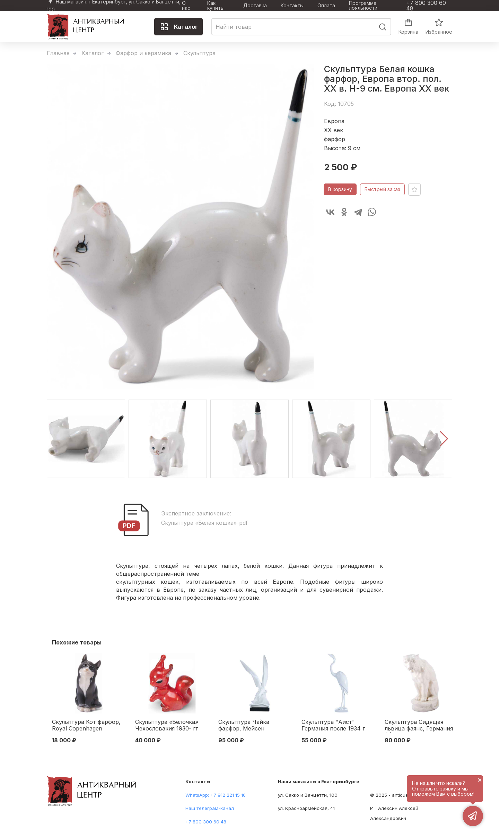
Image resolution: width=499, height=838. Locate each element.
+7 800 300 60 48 (426, 5)
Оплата (326, 5)
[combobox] (301, 26)
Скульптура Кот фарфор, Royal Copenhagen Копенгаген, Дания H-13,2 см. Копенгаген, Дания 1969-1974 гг (87, 726)
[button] (444, 438)
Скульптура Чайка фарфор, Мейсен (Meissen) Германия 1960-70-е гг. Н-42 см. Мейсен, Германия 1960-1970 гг (254, 726)
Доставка (255, 5)
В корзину (340, 189)
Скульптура (199, 53)
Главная (58, 53)
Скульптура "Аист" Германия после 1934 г (333, 725)
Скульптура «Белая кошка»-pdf (204, 522)
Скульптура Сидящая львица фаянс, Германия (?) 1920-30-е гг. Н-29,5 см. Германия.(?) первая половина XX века (419, 726)
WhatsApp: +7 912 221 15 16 (215, 795)
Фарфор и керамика (143, 53)
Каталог (179, 27)
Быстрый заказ (382, 189)
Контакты (292, 5)
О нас (186, 5)
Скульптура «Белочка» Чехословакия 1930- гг (166, 725)
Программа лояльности (363, 5)
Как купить (215, 5)
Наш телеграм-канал (209, 808)
